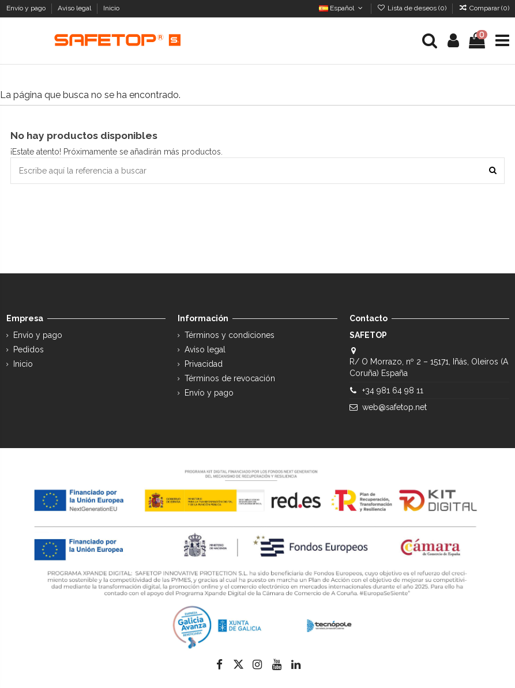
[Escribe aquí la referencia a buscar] (493, 170)
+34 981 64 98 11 (392, 390)
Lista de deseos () (412, 8)
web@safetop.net (394, 407)
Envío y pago (26, 8)
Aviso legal (75, 8)
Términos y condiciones (230, 335)
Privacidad (204, 364)
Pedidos (28, 349)
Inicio (111, 8)
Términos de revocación (230, 378)
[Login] (453, 40)
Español (341, 8)
